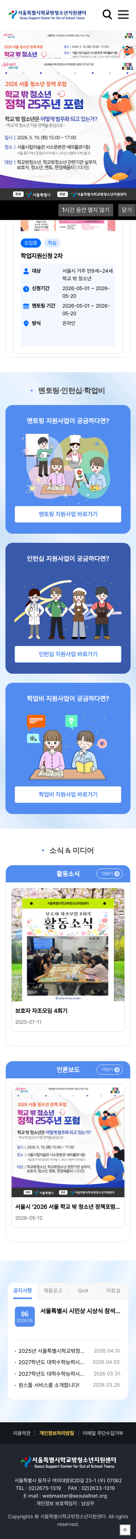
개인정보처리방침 (56, 1433)
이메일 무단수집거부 (103, 1433)
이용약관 (21, 1433)
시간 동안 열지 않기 (86, 210)
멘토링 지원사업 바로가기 (68, 514)
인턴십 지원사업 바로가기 (68, 654)
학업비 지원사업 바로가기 (68, 794)
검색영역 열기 (107, 14)
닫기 (127, 210)
